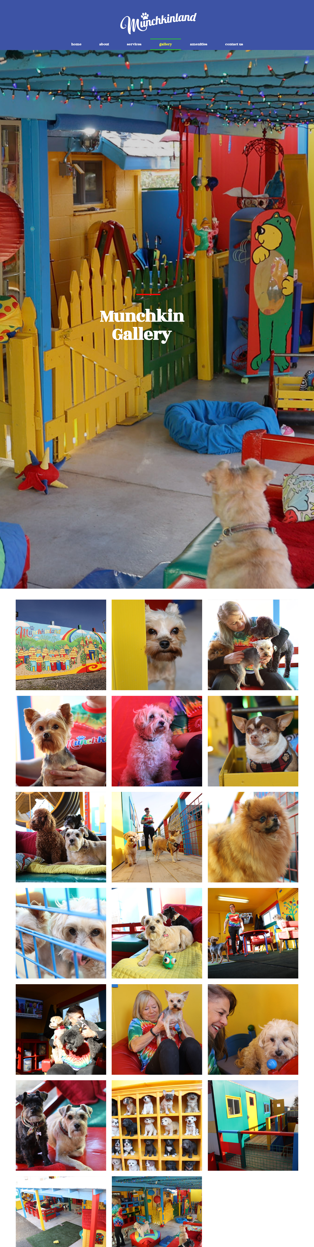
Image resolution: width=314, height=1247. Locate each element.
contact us (234, 44)
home (76, 44)
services (134, 44)
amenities (198, 44)
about (104, 44)
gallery (165, 44)
